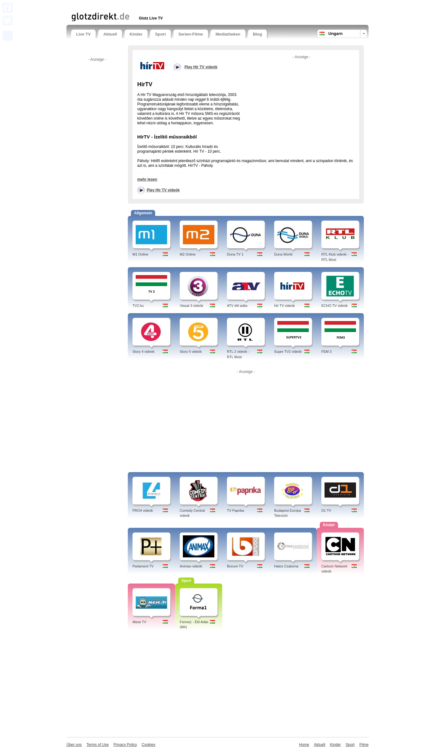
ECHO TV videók (334, 305)
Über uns (74, 744)
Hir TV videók (284, 305)
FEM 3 (326, 351)
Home (304, 744)
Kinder (136, 34)
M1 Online (140, 254)
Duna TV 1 (235, 254)
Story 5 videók (191, 351)
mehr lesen (147, 179)
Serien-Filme (190, 34)
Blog (257, 34)
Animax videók (191, 566)
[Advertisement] (144, 5)
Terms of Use (98, 744)
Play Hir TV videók (163, 190)
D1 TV (326, 510)
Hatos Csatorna (286, 566)
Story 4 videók (144, 351)
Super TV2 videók (288, 351)
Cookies (148, 744)
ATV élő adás (237, 305)
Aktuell (110, 34)
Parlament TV (143, 566)
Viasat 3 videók (191, 305)
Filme (364, 744)
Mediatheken (228, 34)
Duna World (283, 254)
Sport (160, 34)
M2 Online (187, 254)
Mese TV (139, 622)
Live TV (83, 34)
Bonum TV (235, 566)
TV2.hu (138, 305)
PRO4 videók (143, 510)
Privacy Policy (125, 744)
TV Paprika (235, 510)
